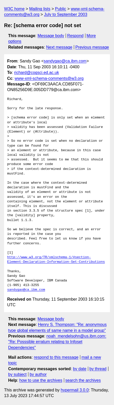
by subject (17, 374)
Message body (51, 36)
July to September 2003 (65, 14)
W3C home (14, 9)
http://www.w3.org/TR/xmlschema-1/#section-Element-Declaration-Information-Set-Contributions (57, 259)
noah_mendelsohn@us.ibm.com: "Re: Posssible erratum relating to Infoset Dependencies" (57, 342)
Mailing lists (39, 9)
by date (79, 369)
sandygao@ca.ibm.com (65, 61)
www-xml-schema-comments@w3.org (49, 78)
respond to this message (56, 357)
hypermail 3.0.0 (74, 390)
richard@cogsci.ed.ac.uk (36, 72)
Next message (59, 47)
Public (60, 9)
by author (38, 374)
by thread (98, 369)
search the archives (83, 380)
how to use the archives (40, 380)
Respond (75, 36)
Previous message (92, 47)
